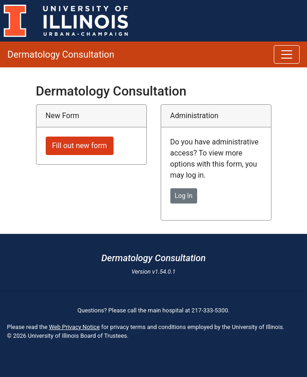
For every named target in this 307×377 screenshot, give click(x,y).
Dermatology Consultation (60, 54)
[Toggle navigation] (287, 54)
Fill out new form (79, 145)
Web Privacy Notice (74, 326)
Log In (184, 195)
